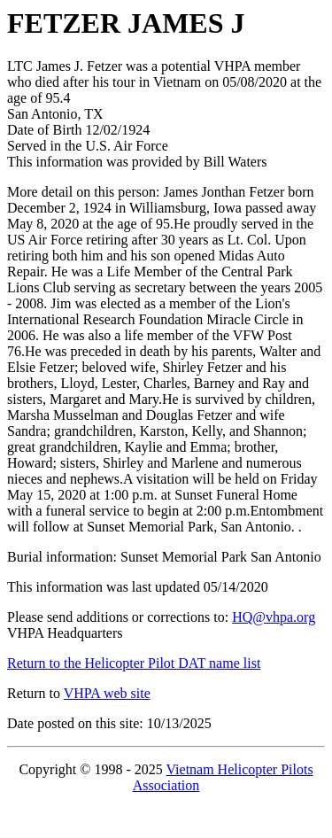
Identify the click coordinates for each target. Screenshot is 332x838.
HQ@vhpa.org (273, 617)
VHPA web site (107, 693)
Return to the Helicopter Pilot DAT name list (133, 663)
